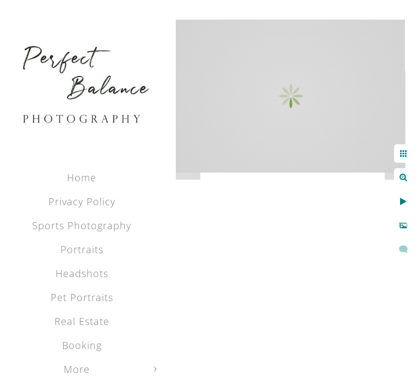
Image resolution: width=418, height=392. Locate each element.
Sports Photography (81, 225)
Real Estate (81, 321)
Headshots (82, 273)
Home (81, 177)
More (77, 369)
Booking (82, 345)
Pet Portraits (82, 297)
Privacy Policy (81, 201)
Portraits (81, 249)
